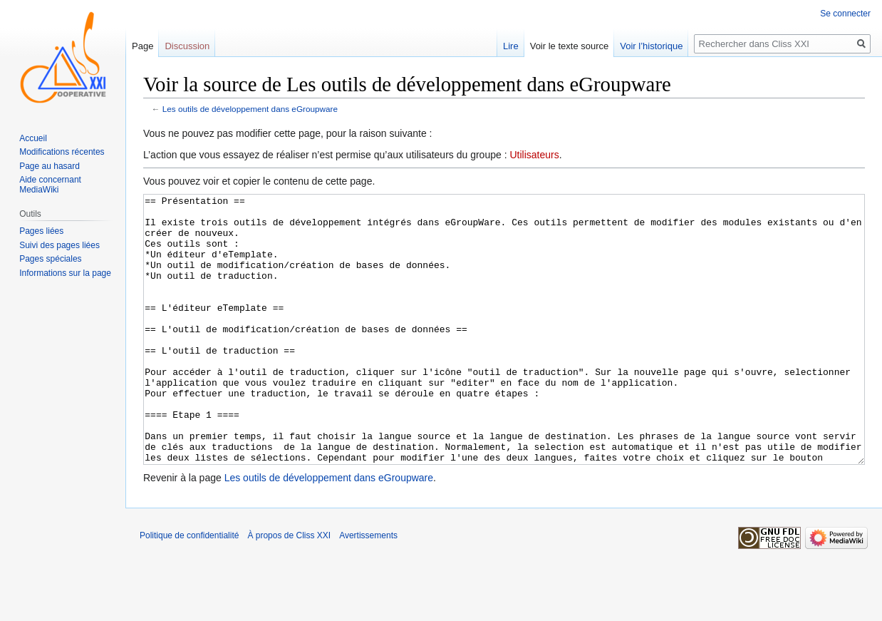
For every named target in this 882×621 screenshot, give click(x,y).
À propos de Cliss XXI (289, 589)
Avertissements (368, 589)
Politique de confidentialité (189, 589)
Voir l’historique (651, 46)
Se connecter (845, 14)
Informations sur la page (65, 273)
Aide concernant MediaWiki (50, 185)
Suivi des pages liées (59, 245)
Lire (511, 46)
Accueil (33, 138)
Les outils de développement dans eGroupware (250, 108)
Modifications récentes (61, 152)
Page (142, 46)
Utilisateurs (534, 154)
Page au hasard (49, 166)
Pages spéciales (50, 259)
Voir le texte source (569, 46)
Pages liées (41, 231)
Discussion (187, 46)
